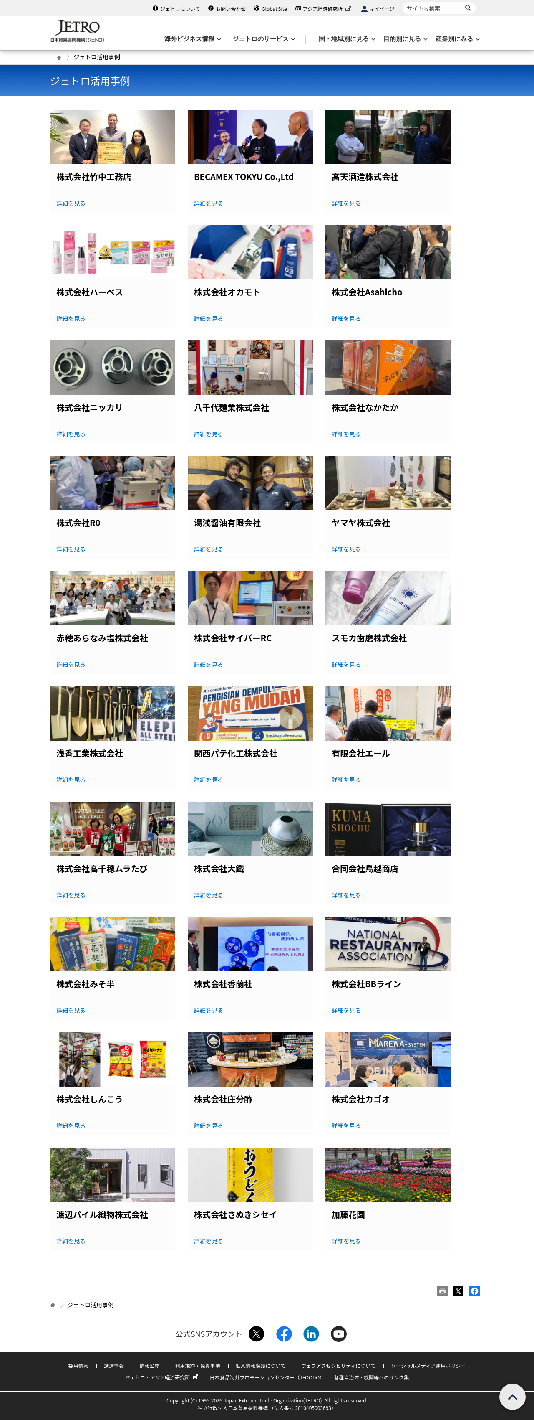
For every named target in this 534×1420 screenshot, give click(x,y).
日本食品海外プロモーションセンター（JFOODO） (267, 1377)
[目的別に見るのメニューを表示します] (404, 39)
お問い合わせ (231, 8)
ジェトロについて (180, 8)
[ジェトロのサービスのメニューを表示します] (263, 39)
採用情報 (78, 1365)
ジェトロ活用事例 (90, 80)
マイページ (381, 8)
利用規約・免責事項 (197, 1365)
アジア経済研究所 (328, 8)
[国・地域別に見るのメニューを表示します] (346, 39)
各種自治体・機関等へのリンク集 (371, 1377)
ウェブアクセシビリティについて (338, 1365)
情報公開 (149, 1365)
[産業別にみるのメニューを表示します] (457, 39)
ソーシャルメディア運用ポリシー (428, 1365)
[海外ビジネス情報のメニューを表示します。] (191, 39)
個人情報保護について (261, 1365)
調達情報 (114, 1365)
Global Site (274, 8)
